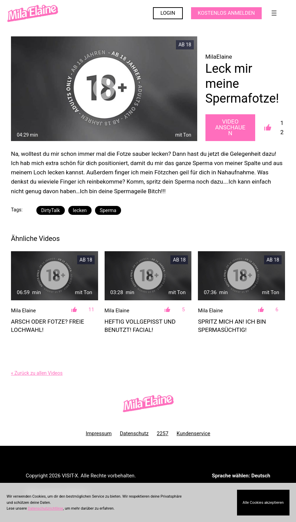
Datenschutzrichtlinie (45, 508)
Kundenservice (193, 433)
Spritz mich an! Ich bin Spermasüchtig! (232, 325)
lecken (80, 210)
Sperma (108, 210)
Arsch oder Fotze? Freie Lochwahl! (47, 325)
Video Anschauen (230, 127)
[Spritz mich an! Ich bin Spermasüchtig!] (241, 275)
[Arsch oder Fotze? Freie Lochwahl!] (54, 275)
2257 (162, 433)
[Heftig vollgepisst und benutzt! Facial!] (148, 275)
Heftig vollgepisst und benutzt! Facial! (140, 325)
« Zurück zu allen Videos (36, 373)
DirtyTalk (50, 210)
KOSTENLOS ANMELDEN (226, 13)
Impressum (98, 433)
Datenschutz (134, 433)
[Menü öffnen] (274, 13)
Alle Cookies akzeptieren (263, 502)
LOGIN (168, 13)
